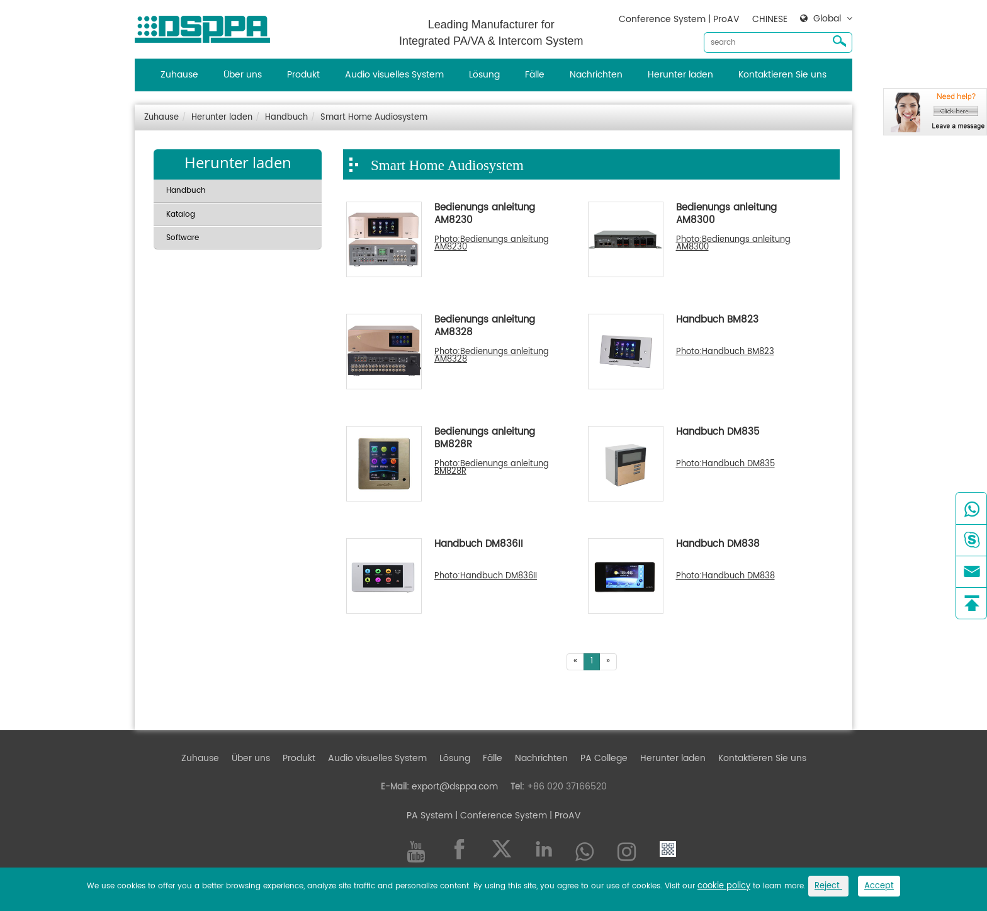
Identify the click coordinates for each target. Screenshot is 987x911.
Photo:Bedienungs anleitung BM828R (491, 468)
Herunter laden (680, 74)
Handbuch (286, 117)
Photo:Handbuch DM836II (485, 576)
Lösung (484, 74)
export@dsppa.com (455, 786)
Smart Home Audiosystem (373, 117)
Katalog (180, 215)
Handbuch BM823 (717, 321)
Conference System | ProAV (679, 19)
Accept (879, 886)
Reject (828, 886)
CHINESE (769, 19)
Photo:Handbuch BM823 (725, 352)
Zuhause (179, 74)
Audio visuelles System (394, 74)
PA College (604, 758)
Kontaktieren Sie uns (782, 74)
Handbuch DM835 (718, 433)
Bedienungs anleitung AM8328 (484, 327)
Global (827, 19)
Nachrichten (596, 74)
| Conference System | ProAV (517, 815)
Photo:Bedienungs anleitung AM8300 (733, 243)
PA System (430, 815)
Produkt (303, 74)
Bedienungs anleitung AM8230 (484, 215)
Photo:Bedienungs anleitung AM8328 (491, 356)
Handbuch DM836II (478, 545)
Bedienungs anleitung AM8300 (726, 215)
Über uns (242, 74)
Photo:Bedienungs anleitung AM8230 (491, 243)
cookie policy (723, 886)
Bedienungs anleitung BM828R (484, 439)
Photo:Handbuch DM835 (725, 464)
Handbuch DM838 (718, 545)
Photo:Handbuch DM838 (725, 576)
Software (182, 238)
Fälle (534, 74)
